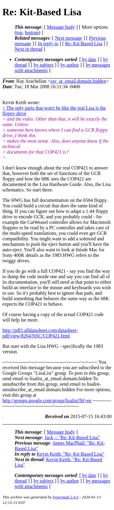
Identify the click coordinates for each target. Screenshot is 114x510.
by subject (44, 64)
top (19, 32)
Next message (68, 38)
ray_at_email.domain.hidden (78, 81)
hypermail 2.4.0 (65, 497)
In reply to (48, 43)
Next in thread (29, 49)
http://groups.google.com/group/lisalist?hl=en (47, 400)
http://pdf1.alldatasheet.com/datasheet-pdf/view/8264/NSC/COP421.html (40, 333)
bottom (32, 32)
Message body (61, 27)
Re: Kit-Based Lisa (83, 43)
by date (89, 59)
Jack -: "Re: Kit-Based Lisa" (72, 437)
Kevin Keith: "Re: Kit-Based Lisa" (70, 454)
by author (69, 64)
